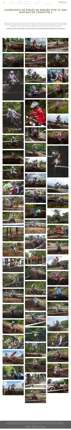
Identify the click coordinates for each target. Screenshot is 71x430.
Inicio (11, 1)
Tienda (39, 1)
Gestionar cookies (42, 426)
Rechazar (34, 426)
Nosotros (37, 3)
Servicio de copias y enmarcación (19, 3)
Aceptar (28, 426)
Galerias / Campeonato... (25, 1)
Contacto (47, 3)
